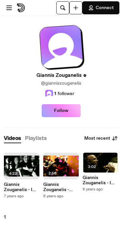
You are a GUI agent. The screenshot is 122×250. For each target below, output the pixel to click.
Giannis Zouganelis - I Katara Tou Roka (21, 187)
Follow (61, 111)
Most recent (101, 138)
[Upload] (75, 7)
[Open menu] (9, 7)
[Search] (62, 7)
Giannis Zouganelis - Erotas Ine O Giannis (56, 187)
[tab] (12, 138)
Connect (101, 8)
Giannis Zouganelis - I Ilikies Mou (97, 180)
